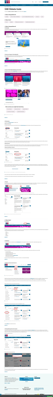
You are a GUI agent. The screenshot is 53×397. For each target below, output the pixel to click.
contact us (25, 11)
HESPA (25, 389)
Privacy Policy (47, 395)
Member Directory (15, 255)
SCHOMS (28, 389)
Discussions (37, 16)
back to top (6, 50)
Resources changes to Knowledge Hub (15, 16)
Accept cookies (49, 396)
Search (42, 16)
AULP (26, 388)
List (6, 229)
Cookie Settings (44, 396)
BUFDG (28, 388)
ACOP (23, 388)
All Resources (32, 278)
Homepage (6, 16)
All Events (26, 381)
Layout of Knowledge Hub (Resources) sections (27, 16)
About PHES (6, 389)
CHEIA (30, 388)
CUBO (23, 389)
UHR (6, 379)
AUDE (24, 388)
